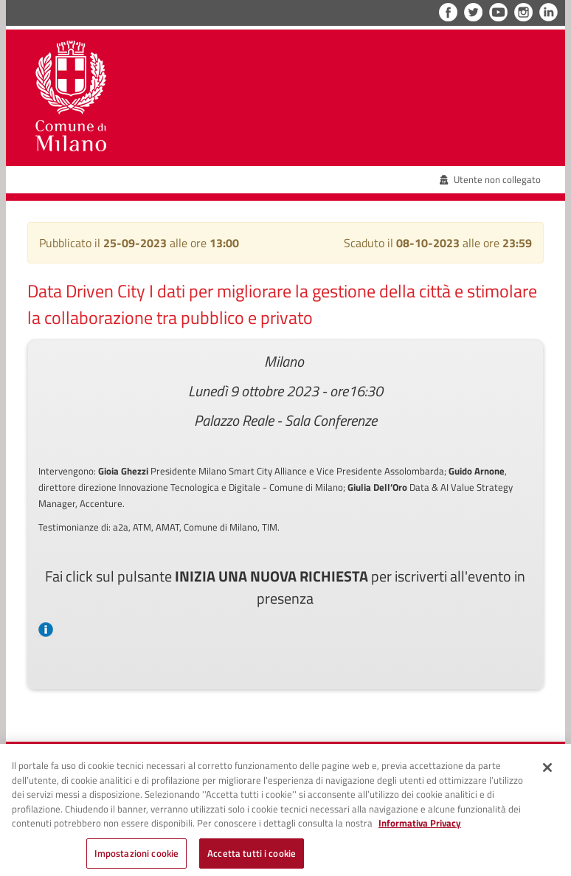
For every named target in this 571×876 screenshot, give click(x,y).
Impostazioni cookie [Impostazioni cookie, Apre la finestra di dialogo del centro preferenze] (136, 857)
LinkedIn (548, 12)
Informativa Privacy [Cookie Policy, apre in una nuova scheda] (419, 828)
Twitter (473, 12)
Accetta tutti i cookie (251, 857)
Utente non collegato (490, 179)
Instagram (523, 12)
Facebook (448, 12)
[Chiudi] (547, 772)
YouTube (498, 12)
